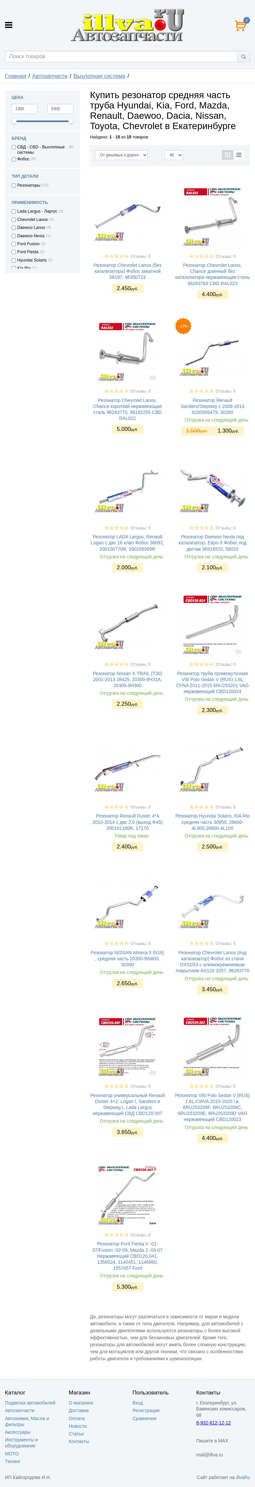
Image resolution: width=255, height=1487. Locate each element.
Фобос (23, 159)
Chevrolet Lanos (32, 219)
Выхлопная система (99, 76)
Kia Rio (24, 268)
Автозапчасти (49, 76)
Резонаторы (29, 185)
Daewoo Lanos (31, 227)
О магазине (81, 1402)
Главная (15, 76)
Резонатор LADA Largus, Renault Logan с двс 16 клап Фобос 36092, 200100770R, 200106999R (127, 542)
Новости (78, 1426)
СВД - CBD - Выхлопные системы (41, 150)
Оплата (77, 1418)
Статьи (76, 1433)
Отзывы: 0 (140, 256)
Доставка (79, 1410)
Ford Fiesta (28, 252)
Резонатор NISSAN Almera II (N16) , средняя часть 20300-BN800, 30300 (127, 958)
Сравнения (144, 1418)
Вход (137, 1402)
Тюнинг (13, 1461)
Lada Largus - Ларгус (37, 211)
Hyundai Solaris (31, 260)
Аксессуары (18, 1432)
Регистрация (146, 1410)
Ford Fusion (28, 244)
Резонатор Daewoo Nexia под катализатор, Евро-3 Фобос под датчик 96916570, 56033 (212, 542)
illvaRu (243, 1477)
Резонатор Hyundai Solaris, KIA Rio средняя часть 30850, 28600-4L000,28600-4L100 (212, 822)
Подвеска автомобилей (30, 1402)
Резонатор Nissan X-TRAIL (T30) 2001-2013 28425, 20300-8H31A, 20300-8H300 (127, 679)
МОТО (12, 1453)
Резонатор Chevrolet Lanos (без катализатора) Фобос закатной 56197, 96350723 (127, 271)
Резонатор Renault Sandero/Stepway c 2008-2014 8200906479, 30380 (212, 406)
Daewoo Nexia (30, 236)
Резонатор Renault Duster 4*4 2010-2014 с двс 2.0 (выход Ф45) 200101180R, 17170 (128, 822)
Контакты (79, 1441)
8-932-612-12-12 (213, 1422)
